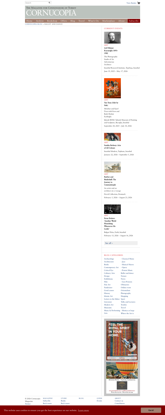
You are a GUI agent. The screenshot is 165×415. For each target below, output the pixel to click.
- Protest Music (127, 270)
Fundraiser (108, 287)
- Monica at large (127, 310)
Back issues (47, 403)
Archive (40, 21)
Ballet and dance (127, 273)
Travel (81, 21)
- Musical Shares (127, 264)
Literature (108, 302)
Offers (64, 21)
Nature (123, 276)
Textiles (124, 305)
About (121, 21)
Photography (126, 293)
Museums (108, 308)
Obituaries (125, 285)
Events (99, 401)
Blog (72, 21)
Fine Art (107, 285)
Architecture (109, 262)
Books (106, 264)
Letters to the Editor (112, 299)
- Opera (124, 267)
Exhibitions (108, 279)
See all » (109, 243)
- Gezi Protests (126, 282)
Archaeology (109, 259)
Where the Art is (127, 313)
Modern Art (108, 305)
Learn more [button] (83, 410)
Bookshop (52, 21)
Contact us (119, 401)
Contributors (120, 403)
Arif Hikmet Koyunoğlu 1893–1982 (111, 50)
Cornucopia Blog (33, 24)
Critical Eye (108, 270)
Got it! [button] (151, 410)
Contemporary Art (111, 267)
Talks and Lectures (128, 302)
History (107, 293)
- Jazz (123, 262)
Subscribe (134, 21)
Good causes (109, 290)
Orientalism (125, 290)
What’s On (93, 21)
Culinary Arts (109, 273)
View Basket (131, 3)
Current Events (113, 28)
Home (29, 21)
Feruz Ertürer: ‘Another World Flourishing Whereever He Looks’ (110, 223)
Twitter (28, 404)
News (123, 279)
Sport (123, 299)
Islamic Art (108, 296)
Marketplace (108, 21)
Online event (126, 287)
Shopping (124, 296)
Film (105, 282)
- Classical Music (127, 259)
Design (106, 276)
